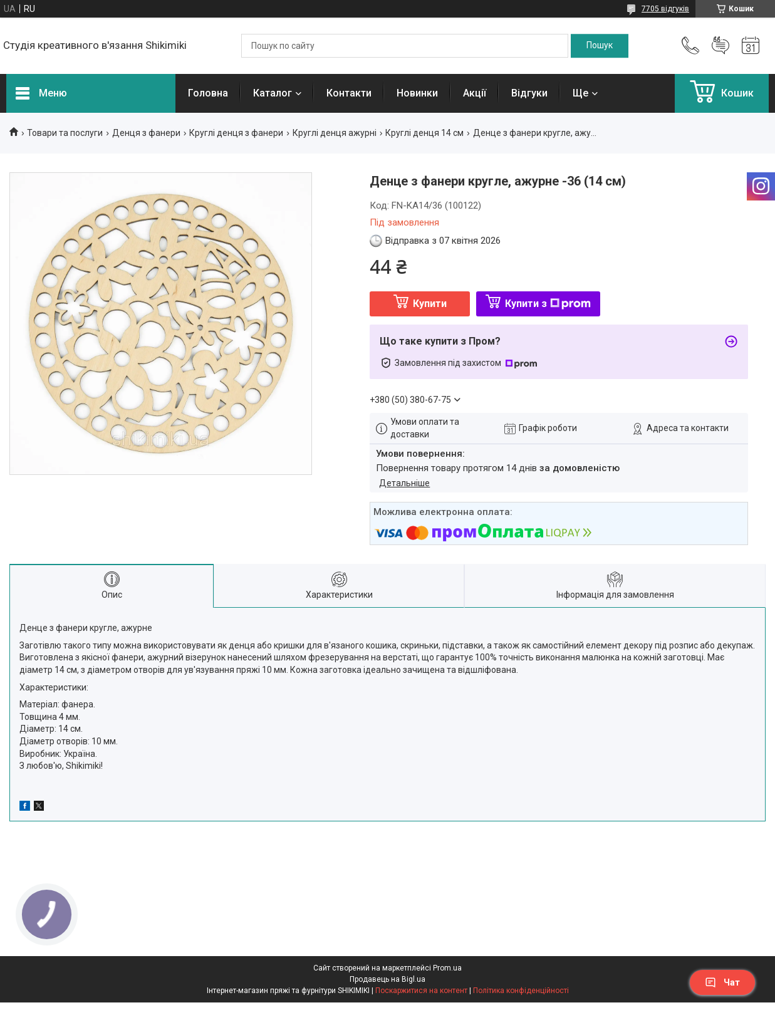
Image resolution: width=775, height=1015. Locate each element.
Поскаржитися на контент (421, 990)
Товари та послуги (65, 133)
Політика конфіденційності (521, 990)
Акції (474, 93)
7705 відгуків (665, 8)
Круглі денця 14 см (424, 133)
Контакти (349, 93)
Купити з (548, 304)
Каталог (272, 93)
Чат (722, 982)
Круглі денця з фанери (236, 133)
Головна (208, 93)
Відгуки (529, 93)
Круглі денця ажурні (335, 133)
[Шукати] (599, 46)
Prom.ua (447, 968)
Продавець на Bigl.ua (387, 979)
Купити (430, 304)
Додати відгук (720, 45)
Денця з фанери (146, 133)
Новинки (417, 93)
